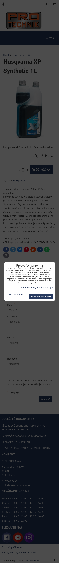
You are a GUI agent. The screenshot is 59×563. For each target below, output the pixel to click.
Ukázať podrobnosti (15, 294)
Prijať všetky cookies (41, 296)
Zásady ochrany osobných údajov (37, 287)
